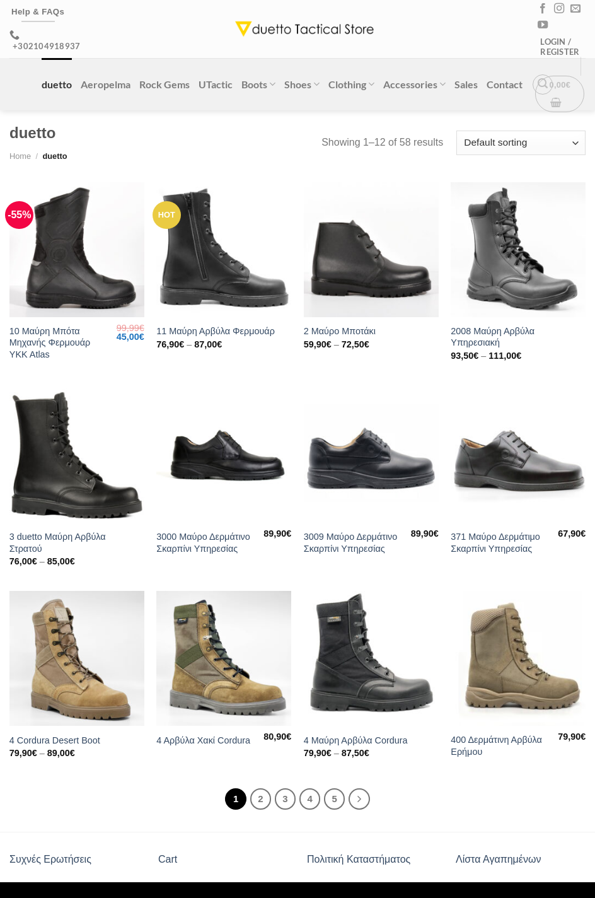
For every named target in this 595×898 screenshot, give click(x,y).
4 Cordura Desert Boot (54, 740)
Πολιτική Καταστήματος (358, 859)
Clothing (351, 84)
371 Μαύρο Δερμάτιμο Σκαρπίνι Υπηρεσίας (495, 543)
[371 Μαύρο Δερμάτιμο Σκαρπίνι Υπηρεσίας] (518, 455)
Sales (466, 84)
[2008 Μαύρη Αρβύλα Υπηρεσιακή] (518, 249)
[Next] (359, 799)
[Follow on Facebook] (543, 9)
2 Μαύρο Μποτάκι (340, 331)
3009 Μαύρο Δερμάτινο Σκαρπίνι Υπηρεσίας (351, 543)
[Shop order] (521, 143)
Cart (167, 859)
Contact (505, 84)
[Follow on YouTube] (543, 25)
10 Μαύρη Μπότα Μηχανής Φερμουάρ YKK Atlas (49, 342)
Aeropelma (105, 84)
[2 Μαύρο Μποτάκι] (371, 249)
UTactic (216, 84)
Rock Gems (164, 84)
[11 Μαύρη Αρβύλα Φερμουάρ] (223, 249)
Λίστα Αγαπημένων (498, 859)
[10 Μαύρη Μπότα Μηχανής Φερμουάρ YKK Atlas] (76, 249)
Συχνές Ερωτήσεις (50, 859)
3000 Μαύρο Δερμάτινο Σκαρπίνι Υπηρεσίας (203, 543)
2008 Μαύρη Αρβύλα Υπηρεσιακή (492, 337)
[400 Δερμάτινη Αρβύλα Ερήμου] (518, 658)
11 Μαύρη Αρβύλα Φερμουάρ (215, 331)
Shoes (302, 84)
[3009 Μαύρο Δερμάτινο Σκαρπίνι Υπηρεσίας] (371, 455)
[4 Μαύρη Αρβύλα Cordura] (371, 658)
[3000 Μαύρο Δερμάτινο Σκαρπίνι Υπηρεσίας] (223, 455)
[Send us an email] (575, 9)
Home (20, 156)
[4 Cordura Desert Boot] (76, 658)
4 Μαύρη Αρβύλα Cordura (356, 740)
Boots (258, 84)
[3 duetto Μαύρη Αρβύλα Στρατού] (76, 455)
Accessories (414, 84)
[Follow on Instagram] (559, 9)
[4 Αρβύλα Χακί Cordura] (223, 658)
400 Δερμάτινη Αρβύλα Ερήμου (496, 746)
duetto (57, 84)
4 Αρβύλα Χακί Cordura (203, 740)
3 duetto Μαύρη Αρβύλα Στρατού (57, 543)
